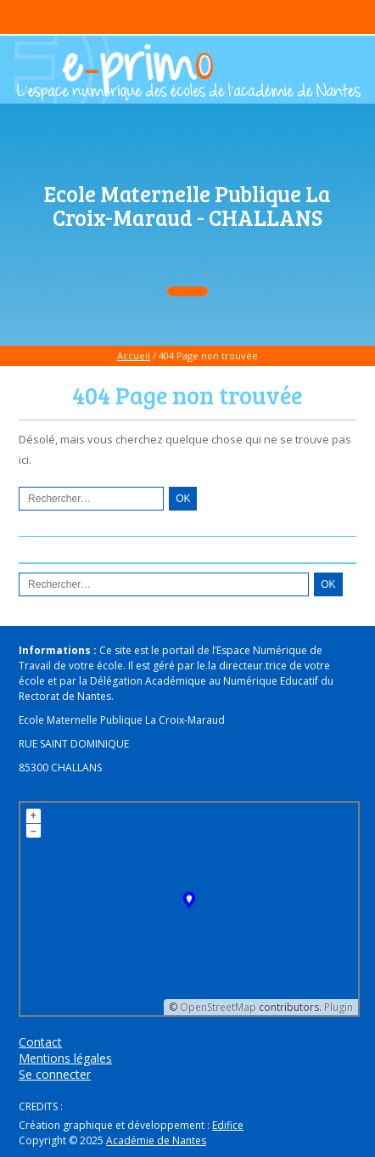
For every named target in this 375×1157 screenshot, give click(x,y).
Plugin (337, 1007)
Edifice (227, 1125)
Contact (40, 1042)
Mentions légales (65, 1058)
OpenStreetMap (218, 1007)
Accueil (133, 355)
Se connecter (55, 1074)
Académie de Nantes (156, 1140)
